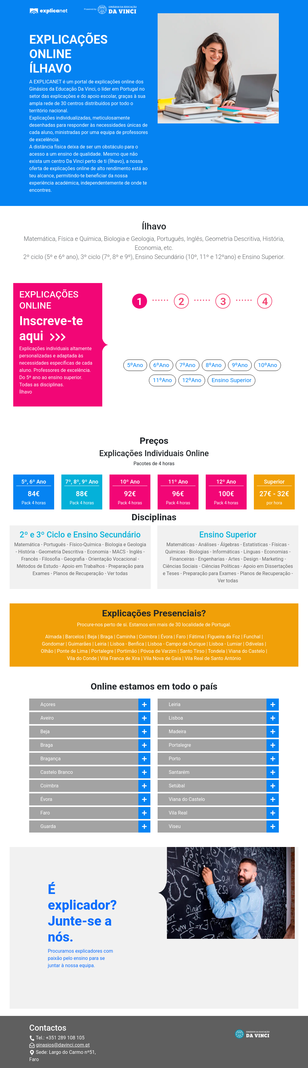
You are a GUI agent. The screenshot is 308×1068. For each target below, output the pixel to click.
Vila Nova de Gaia (162, 658)
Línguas (252, 552)
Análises (207, 544)
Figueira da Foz (224, 637)
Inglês (135, 552)
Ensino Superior (231, 380)
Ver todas (117, 573)
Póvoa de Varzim (158, 651)
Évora (166, 637)
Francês (29, 559)
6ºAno (161, 365)
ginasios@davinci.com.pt (63, 1045)
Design (251, 559)
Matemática (27, 544)
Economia (98, 552)
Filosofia (51, 559)
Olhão (47, 651)
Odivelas (254, 644)
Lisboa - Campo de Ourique (176, 644)
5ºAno (135, 365)
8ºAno (214, 365)
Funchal (252, 637)
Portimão (127, 651)
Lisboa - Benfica (127, 644)
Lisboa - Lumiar (225, 644)
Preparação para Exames (209, 573)
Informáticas (226, 552)
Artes (234, 559)
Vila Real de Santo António (213, 658)
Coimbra (148, 637)
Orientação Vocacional (112, 559)
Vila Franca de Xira (120, 658)
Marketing (272, 559)
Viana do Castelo (247, 651)
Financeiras (182, 559)
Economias (276, 552)
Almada (53, 637)
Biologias (199, 552)
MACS (118, 552)
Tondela (216, 651)
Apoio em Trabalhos (83, 566)
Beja (92, 637)
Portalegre (102, 651)
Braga (106, 637)
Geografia (74, 559)
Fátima (196, 637)
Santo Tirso (192, 651)
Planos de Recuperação (78, 573)
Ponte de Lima (72, 651)
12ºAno (192, 380)
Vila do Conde (82, 658)
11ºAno (162, 380)
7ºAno (188, 365)
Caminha (125, 637)
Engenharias (211, 559)
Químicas (175, 552)
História (26, 552)
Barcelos (74, 637)
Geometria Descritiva (61, 552)
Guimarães (79, 644)
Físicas (279, 544)
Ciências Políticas (220, 566)
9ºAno (240, 365)
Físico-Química (85, 544)
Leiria (100, 644)
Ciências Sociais (180, 566)
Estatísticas (255, 544)
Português (55, 544)
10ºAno (267, 365)
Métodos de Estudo (37, 566)
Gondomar (53, 644)
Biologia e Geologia (125, 544)
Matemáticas (180, 544)
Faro (181, 637)
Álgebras (229, 544)
